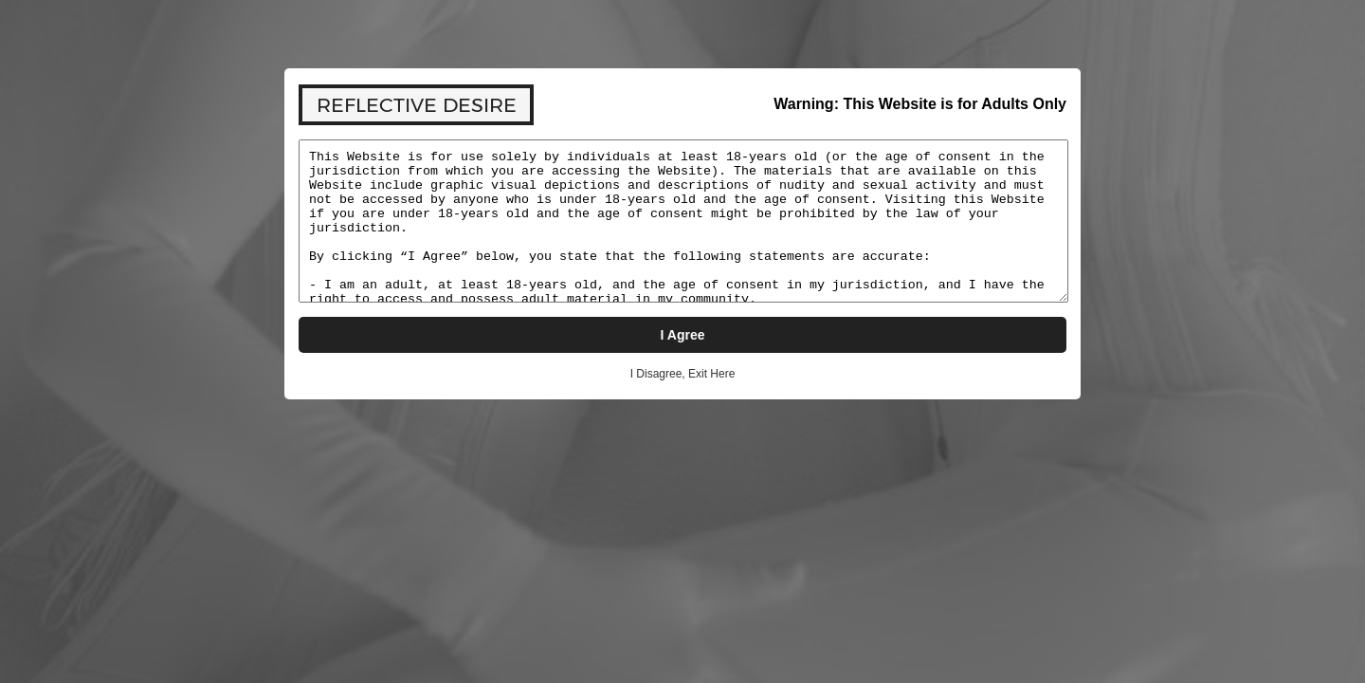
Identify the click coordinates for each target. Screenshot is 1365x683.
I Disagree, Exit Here (683, 373)
